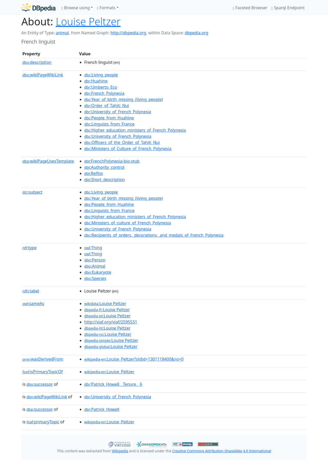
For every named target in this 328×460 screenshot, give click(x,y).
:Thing (93, 247)
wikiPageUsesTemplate (48, 161)
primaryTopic (42, 422)
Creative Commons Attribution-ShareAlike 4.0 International (221, 450)
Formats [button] (106, 8)
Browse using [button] (76, 8)
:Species (95, 278)
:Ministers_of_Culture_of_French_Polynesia (128, 148)
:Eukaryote (97, 272)
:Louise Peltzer (105, 303)
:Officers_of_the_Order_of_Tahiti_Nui (122, 142)
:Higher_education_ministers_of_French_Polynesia (135, 130)
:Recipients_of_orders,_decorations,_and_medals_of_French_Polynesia (154, 235)
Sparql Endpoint (288, 8)
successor (39, 384)
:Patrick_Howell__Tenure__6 (113, 384)
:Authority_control (104, 167)
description (37, 62)
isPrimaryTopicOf (42, 371)
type (29, 247)
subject (32, 192)
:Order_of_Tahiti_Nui (106, 105)
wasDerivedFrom (42, 359)
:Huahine (96, 81)
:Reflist (93, 173)
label (30, 291)
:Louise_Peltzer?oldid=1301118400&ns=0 (134, 359)
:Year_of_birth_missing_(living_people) (123, 99)
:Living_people (101, 75)
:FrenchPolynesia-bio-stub (112, 161)
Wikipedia (120, 450)
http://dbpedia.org (128, 33)
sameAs (33, 303)
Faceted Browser (250, 8)
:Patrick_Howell (101, 409)
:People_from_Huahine (109, 118)
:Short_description (104, 179)
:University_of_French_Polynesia (117, 111)
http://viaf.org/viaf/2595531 (110, 322)
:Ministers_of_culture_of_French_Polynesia (127, 223)
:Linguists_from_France (109, 124)
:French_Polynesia (104, 93)
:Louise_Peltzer (109, 371)
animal (62, 33)
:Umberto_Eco (100, 87)
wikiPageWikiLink (42, 75)
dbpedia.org (196, 33)
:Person (95, 260)
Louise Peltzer (88, 21)
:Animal (94, 266)
